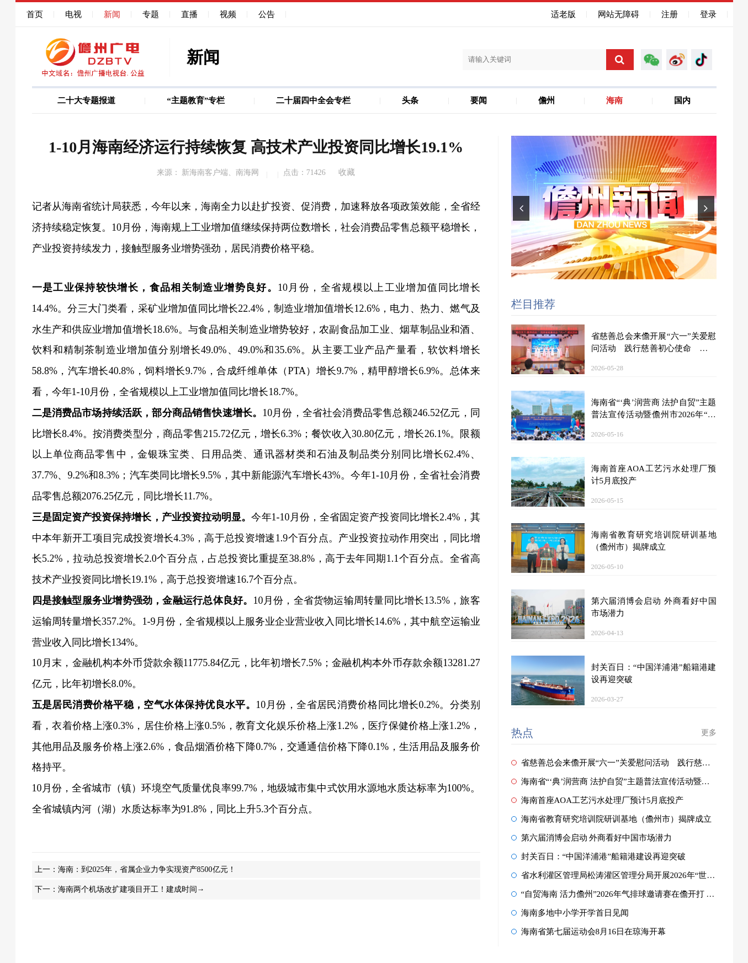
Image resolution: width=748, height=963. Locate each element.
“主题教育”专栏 (196, 100)
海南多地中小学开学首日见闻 (570, 912)
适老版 (563, 14)
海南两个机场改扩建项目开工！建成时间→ (131, 889)
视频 (228, 14)
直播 (189, 14)
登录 (708, 14)
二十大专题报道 (86, 100)
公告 (266, 14)
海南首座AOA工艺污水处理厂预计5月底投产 (597, 800)
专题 (150, 14)
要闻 (478, 100)
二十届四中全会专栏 (313, 100)
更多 (709, 732)
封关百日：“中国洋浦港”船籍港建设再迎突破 (598, 856)
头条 (410, 100)
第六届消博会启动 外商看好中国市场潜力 (591, 837)
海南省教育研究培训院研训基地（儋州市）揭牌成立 (611, 819)
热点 (522, 733)
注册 (669, 14)
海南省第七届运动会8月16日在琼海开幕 (588, 931)
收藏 (346, 172)
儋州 (546, 100)
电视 (73, 14)
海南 (614, 100)
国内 (682, 100)
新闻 (112, 14)
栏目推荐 (533, 304)
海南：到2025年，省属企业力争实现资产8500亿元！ (147, 869)
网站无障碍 (618, 14)
